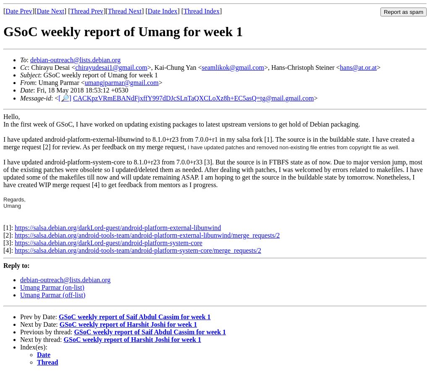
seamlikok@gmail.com (233, 67)
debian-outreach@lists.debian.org (75, 59)
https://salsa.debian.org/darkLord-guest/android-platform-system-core (108, 242)
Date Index (163, 11)
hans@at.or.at (358, 67)
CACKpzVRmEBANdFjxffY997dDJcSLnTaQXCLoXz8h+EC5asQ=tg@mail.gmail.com (193, 98)
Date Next (50, 11)
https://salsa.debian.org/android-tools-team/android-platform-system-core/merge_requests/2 (138, 250)
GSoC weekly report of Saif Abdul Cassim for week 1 (135, 316)
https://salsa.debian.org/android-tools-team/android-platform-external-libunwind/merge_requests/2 (147, 235)
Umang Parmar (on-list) (52, 287)
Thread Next (125, 11)
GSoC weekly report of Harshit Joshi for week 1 (128, 324)
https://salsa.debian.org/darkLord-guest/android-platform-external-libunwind (118, 227)
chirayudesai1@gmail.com (111, 67)
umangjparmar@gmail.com (122, 82)
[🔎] (64, 98)
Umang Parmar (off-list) (52, 295)
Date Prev (18, 11)
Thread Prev (86, 11)
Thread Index (202, 11)
